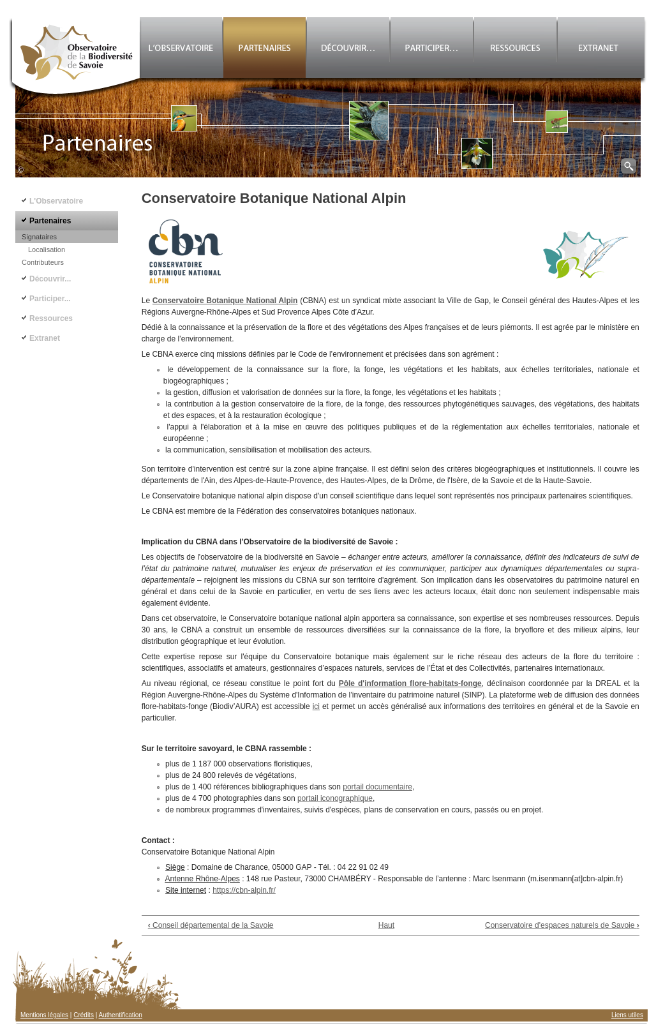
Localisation (46, 249)
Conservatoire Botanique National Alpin (225, 300)
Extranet (44, 338)
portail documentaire (377, 786)
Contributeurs (43, 262)
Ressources (51, 318)
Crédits (83, 1015)
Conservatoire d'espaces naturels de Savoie (562, 925)
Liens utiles (627, 1015)
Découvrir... (50, 278)
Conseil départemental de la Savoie (211, 925)
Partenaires (50, 220)
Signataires (39, 237)
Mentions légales (44, 1015)
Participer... (50, 298)
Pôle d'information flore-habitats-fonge (410, 683)
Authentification (120, 1015)
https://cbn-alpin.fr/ (244, 890)
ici (316, 706)
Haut (386, 925)
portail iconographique (335, 798)
